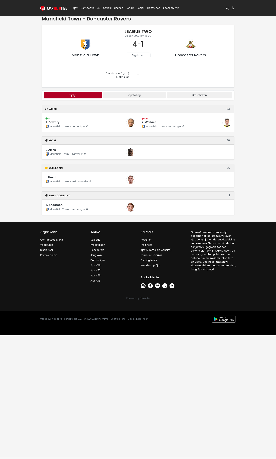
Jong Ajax (96, 255)
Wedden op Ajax (151, 265)
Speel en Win (171, 8)
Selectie (95, 239)
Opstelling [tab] (134, 95)
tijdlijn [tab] (73, 95)
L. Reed (50, 177)
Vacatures (46, 245)
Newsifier (146, 239)
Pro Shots (146, 245)
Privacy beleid (48, 255)
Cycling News (149, 260)
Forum (130, 8)
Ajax (75, 8)
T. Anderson (53, 205)
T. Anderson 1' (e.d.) (117, 73)
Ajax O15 (95, 280)
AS (98, 8)
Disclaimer (46, 250)
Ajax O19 (95, 265)
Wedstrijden (97, 245)
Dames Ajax (97, 260)
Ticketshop (153, 8)
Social (140, 8)
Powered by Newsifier (138, 298)
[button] (227, 8)
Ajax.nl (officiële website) (156, 250)
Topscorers (97, 250)
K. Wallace (149, 122)
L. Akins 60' (122, 77)
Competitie (86, 8)
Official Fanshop (111, 8)
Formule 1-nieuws (151, 255)
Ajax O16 (95, 275)
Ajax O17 (95, 270)
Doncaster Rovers (190, 55)
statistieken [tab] (199, 95)
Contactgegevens (51, 239)
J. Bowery (52, 122)
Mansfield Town (85, 55)
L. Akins (50, 150)
